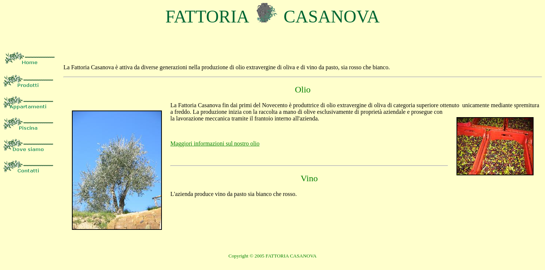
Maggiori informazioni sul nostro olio (215, 143)
